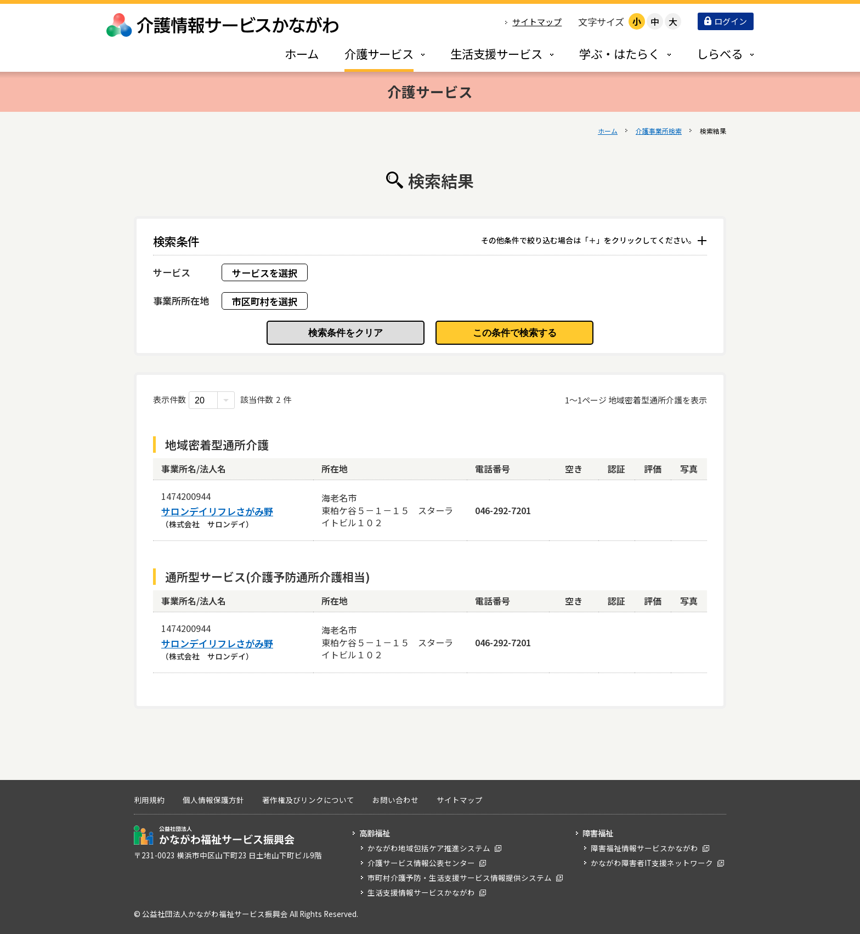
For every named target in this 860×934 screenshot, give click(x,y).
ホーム (608, 130)
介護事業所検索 (659, 130)
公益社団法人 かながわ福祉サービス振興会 (214, 835)
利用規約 (149, 799)
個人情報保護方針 (213, 799)
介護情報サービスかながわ (223, 25)
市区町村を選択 (264, 301)
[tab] (373, 53)
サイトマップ (537, 22)
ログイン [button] (725, 21)
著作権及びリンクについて (308, 799)
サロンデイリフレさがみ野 (217, 511)
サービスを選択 (264, 273)
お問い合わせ (395, 799)
